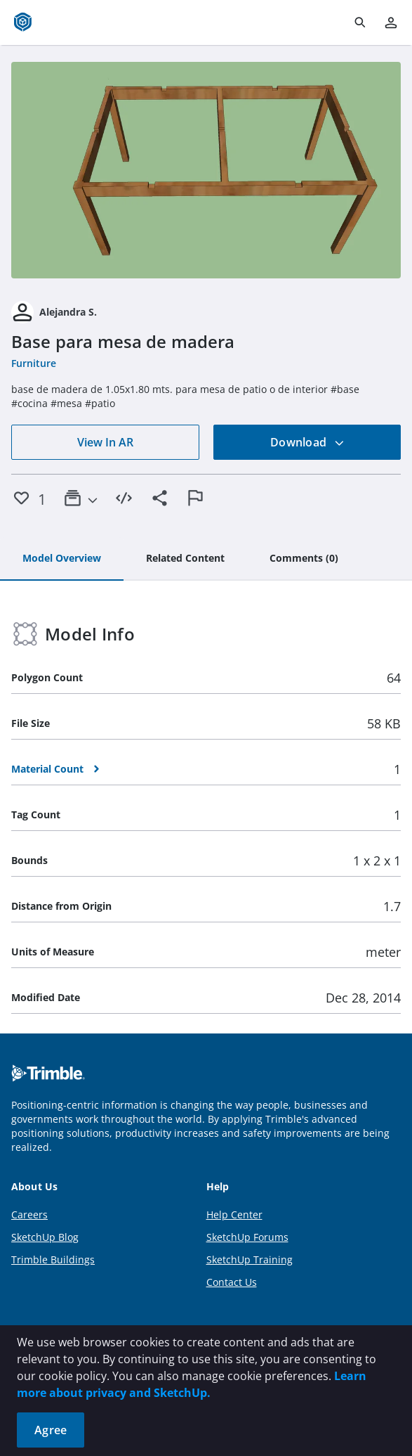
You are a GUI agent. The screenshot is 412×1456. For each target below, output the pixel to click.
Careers (29, 1214)
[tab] (62, 559)
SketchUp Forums (247, 1237)
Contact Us (231, 1282)
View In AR (105, 442)
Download (307, 442)
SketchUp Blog (45, 1237)
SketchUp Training (249, 1259)
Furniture (33, 363)
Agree (50, 1430)
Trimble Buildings (53, 1259)
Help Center (234, 1214)
